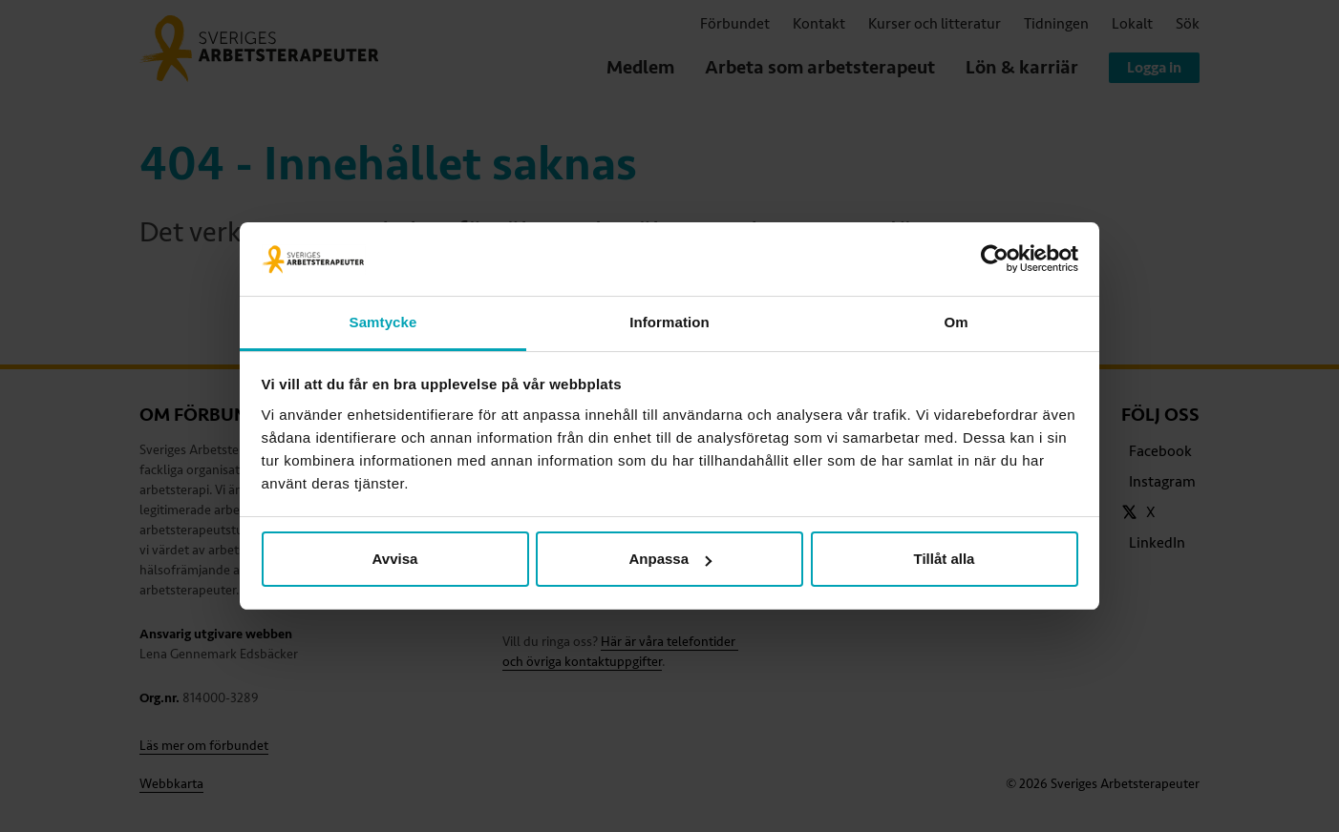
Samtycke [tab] (383, 322)
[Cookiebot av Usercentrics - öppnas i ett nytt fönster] (994, 259)
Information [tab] (669, 322)
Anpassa (670, 559)
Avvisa (395, 559)
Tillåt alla (944, 559)
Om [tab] (955, 322)
